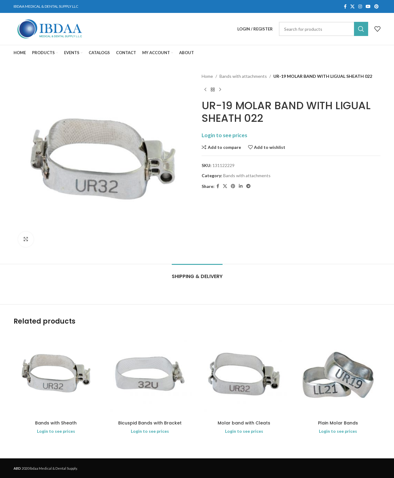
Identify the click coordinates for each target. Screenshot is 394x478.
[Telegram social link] (248, 186)
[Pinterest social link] (376, 6)
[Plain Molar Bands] (338, 375)
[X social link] (352, 6)
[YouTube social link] (368, 6)
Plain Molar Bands (338, 423)
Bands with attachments (243, 76)
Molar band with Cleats (244, 423)
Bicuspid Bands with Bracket (150, 423)
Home (207, 76)
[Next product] (220, 89)
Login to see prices (224, 135)
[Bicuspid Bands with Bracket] (150, 375)
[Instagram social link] (360, 6)
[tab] (197, 273)
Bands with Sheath (56, 423)
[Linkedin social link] (240, 186)
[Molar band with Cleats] (244, 375)
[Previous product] (205, 89)
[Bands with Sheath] (56, 375)
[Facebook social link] (345, 6)
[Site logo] (50, 28)
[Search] (323, 29)
